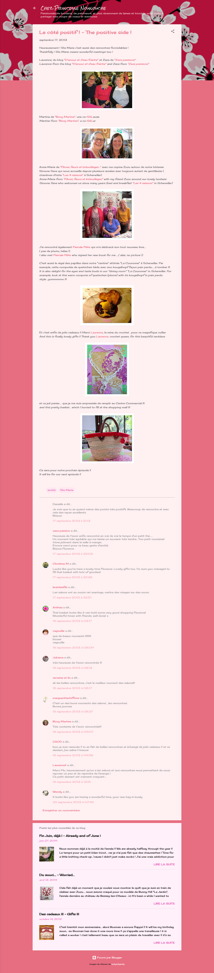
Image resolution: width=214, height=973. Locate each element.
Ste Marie (66, 490)
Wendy (57, 791)
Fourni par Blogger (107, 957)
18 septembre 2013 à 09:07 (73, 731)
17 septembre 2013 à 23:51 (72, 597)
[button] (173, 31)
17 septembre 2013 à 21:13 (71, 520)
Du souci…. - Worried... (57, 875)
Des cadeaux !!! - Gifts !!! (59, 914)
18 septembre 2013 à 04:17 (72, 621)
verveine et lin (62, 677)
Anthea (57, 607)
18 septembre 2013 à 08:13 (72, 667)
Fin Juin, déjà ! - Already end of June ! (70, 836)
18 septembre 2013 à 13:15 (72, 781)
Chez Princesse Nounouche (73, 8)
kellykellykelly (118, 964)
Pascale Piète (81, 247)
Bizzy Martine (62, 721)
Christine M (61, 563)
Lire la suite (164, 864)
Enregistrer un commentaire (61, 810)
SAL (90, 116)
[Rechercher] (179, 9)
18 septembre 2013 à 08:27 (73, 711)
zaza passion (61, 530)
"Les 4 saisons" (73, 175)
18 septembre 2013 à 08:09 (73, 647)
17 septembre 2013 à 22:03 (73, 553)
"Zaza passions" (125, 59)
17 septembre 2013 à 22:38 (72, 577)
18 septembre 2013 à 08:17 (72, 688)
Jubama (58, 657)
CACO (57, 741)
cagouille (58, 630)
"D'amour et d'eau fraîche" (81, 59)
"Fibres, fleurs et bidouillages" (83, 179)
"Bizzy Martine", (65, 116)
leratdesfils (60, 587)
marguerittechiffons (66, 698)
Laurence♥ (59, 765)
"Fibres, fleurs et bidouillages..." (80, 167)
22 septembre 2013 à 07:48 (73, 802)
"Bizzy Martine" (68, 120)
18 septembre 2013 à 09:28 (73, 755)
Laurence (97, 332)
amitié (51, 490)
